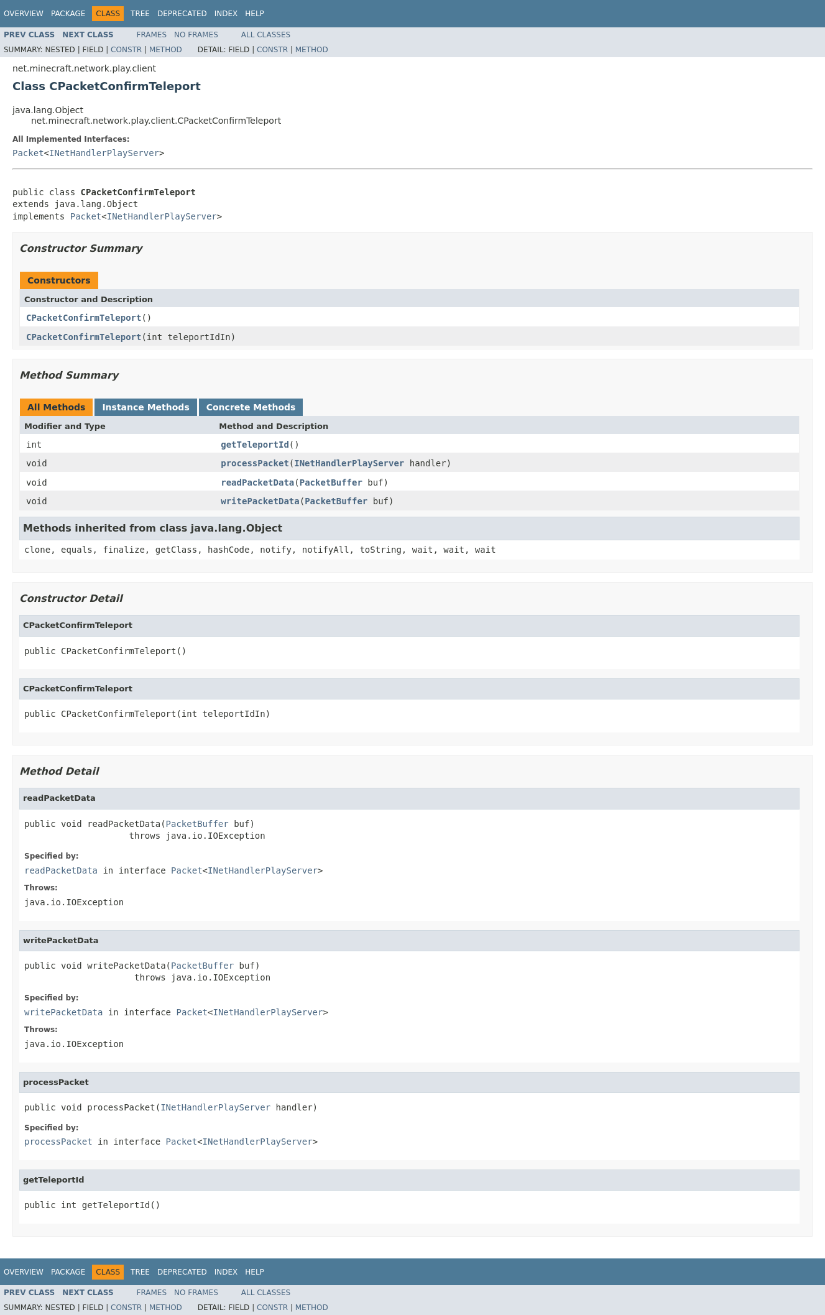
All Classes (265, 34)
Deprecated (182, 13)
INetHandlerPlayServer (104, 153)
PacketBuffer (331, 482)
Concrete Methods (251, 407)
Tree (140, 13)
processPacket (255, 463)
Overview (24, 13)
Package (68, 13)
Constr (126, 49)
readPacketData (257, 482)
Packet (28, 153)
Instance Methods (145, 407)
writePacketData (260, 501)
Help (254, 13)
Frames (152, 34)
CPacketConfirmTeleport (83, 318)
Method (165, 49)
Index (226, 13)
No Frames (196, 34)
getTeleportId (255, 445)
